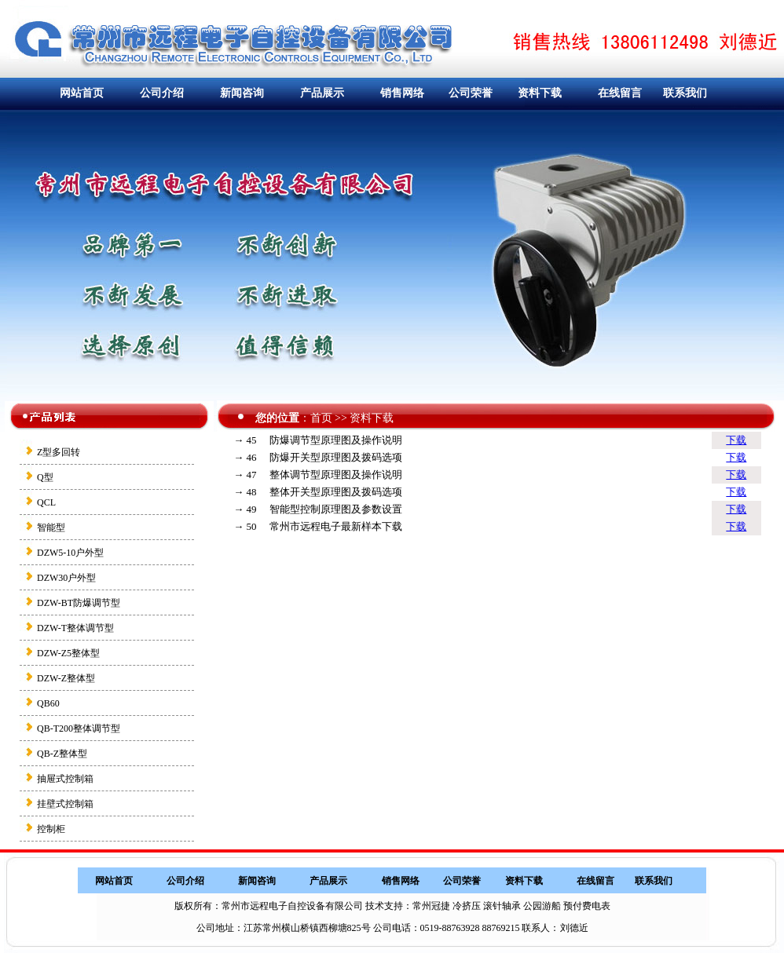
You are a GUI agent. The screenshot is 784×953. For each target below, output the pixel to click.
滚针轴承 (502, 905)
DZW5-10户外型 (70, 552)
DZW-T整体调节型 (75, 628)
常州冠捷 (431, 905)
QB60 (48, 703)
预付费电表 (586, 905)
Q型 (45, 477)
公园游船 (542, 905)
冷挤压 (466, 905)
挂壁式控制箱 (65, 803)
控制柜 (51, 828)
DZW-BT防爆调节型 (78, 602)
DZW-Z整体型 (66, 678)
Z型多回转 (58, 452)
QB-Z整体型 (62, 753)
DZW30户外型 (66, 577)
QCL (46, 502)
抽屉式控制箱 (65, 778)
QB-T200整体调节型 (78, 728)
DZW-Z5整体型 (68, 653)
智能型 (51, 527)
